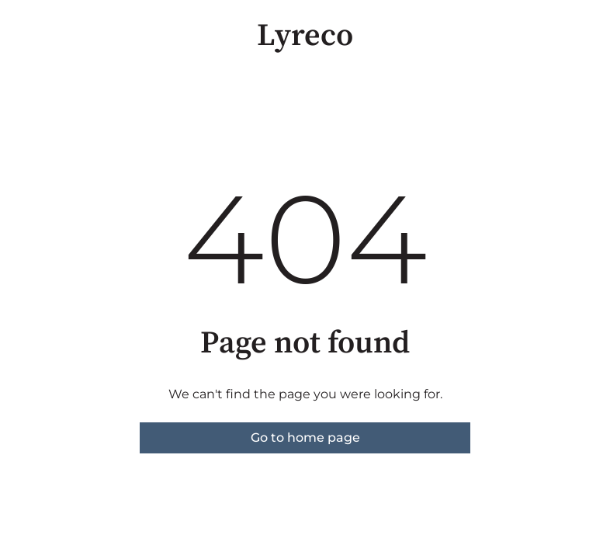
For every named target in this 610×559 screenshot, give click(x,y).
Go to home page (305, 437)
